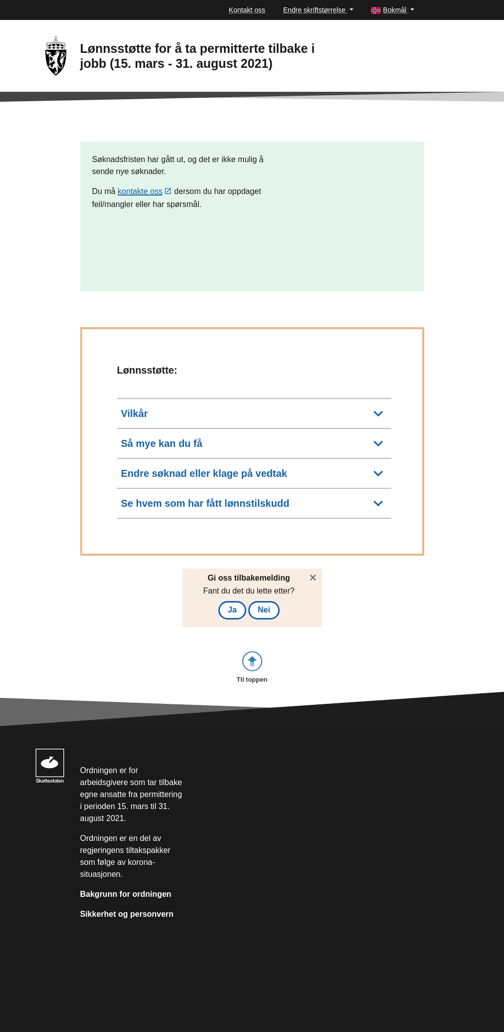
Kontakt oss (247, 10)
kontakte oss (140, 192)
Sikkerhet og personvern (127, 914)
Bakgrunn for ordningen (125, 894)
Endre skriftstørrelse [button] (315, 10)
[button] (392, 10)
